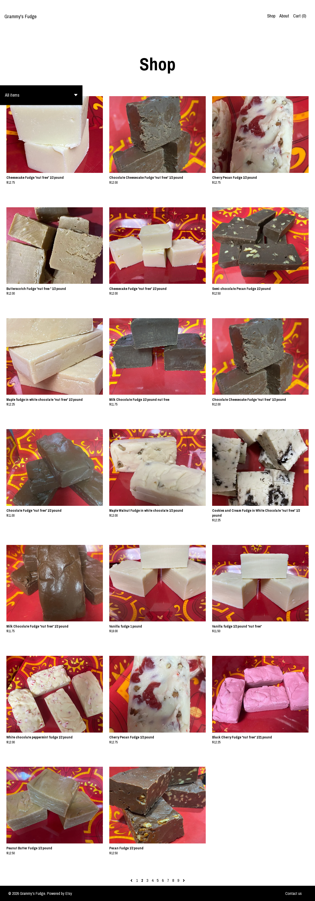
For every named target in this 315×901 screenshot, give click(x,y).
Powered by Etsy (59, 893)
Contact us (293, 893)
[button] (41, 95)
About (284, 16)
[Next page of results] (184, 880)
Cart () (299, 16)
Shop (271, 16)
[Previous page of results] (132, 880)
